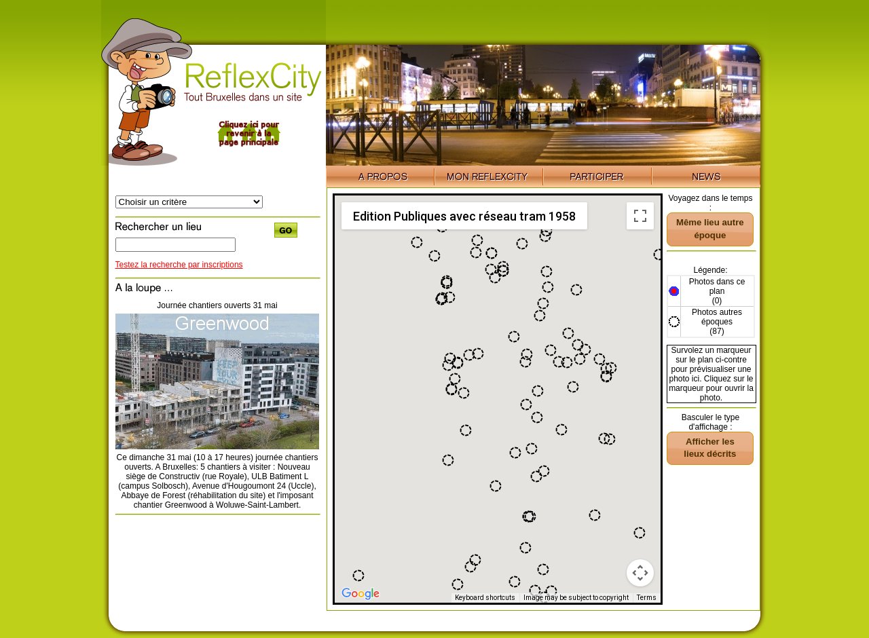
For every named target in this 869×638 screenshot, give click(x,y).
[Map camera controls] (640, 572)
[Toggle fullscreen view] (640, 215)
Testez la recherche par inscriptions (179, 264)
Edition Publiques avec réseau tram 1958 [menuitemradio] (464, 216)
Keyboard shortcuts (485, 597)
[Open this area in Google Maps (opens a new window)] (360, 594)
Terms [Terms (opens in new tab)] (647, 597)
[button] (639, 533)
